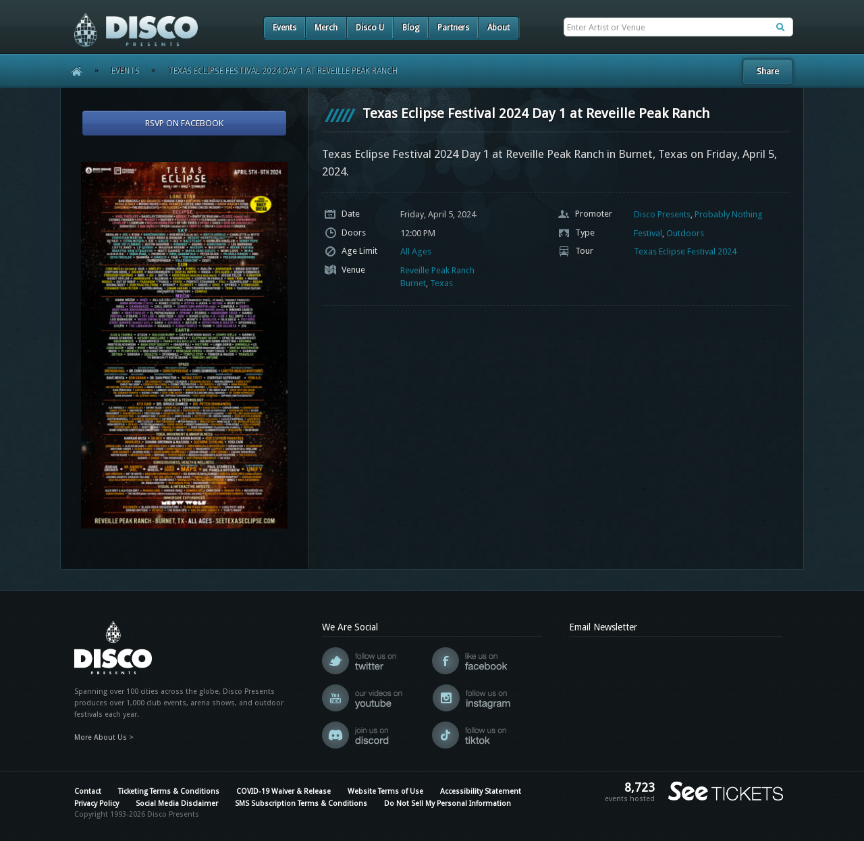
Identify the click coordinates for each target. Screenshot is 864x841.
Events (284, 27)
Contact (87, 791)
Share (768, 71)
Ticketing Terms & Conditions (168, 791)
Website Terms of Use (385, 791)
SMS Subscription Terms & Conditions (301, 803)
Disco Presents (662, 214)
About (498, 27)
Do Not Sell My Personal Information (447, 803)
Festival (648, 233)
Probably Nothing (729, 214)
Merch (326, 27)
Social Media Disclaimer (177, 803)
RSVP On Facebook (184, 123)
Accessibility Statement (480, 791)
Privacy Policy (96, 803)
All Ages (415, 251)
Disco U (370, 27)
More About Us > (104, 737)
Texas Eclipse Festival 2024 (685, 251)
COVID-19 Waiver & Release (283, 791)
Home (72, 71)
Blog (410, 27)
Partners (453, 27)
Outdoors (685, 233)
